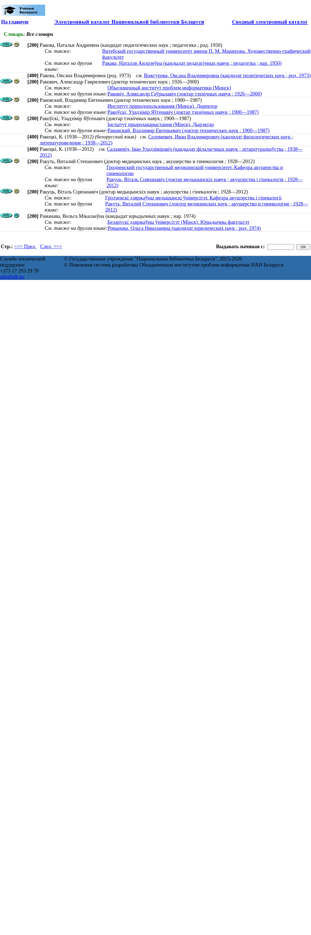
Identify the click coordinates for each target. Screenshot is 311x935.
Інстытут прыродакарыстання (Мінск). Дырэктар (160, 124)
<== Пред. (25, 246)
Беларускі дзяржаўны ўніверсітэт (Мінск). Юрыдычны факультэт (178, 222)
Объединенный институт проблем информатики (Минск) (169, 88)
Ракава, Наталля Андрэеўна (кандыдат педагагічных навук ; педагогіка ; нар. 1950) (191, 63)
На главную (14, 22)
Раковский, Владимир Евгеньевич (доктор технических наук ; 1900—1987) (188, 130)
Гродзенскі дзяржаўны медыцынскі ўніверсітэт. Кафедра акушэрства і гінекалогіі (193, 198)
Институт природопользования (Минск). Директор (162, 106)
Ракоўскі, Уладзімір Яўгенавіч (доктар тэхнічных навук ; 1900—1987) (183, 112)
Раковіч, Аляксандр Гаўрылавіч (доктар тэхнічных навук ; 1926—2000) (184, 94)
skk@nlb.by (12, 277)
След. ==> (51, 246)
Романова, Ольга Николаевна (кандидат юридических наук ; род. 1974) (184, 228)
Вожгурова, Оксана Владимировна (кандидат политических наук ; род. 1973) (227, 75)
